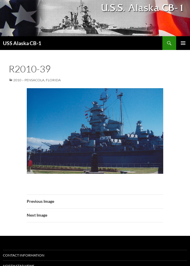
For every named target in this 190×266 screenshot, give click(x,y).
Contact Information (23, 255)
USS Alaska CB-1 (22, 43)
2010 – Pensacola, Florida (37, 80)
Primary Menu (183, 43)
